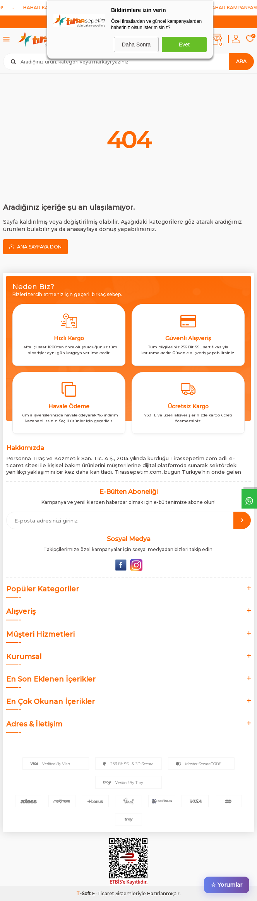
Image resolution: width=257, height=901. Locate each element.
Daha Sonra (136, 44)
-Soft (84, 893)
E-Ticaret (103, 893)
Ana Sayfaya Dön (35, 246)
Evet (184, 44)
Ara (241, 61)
